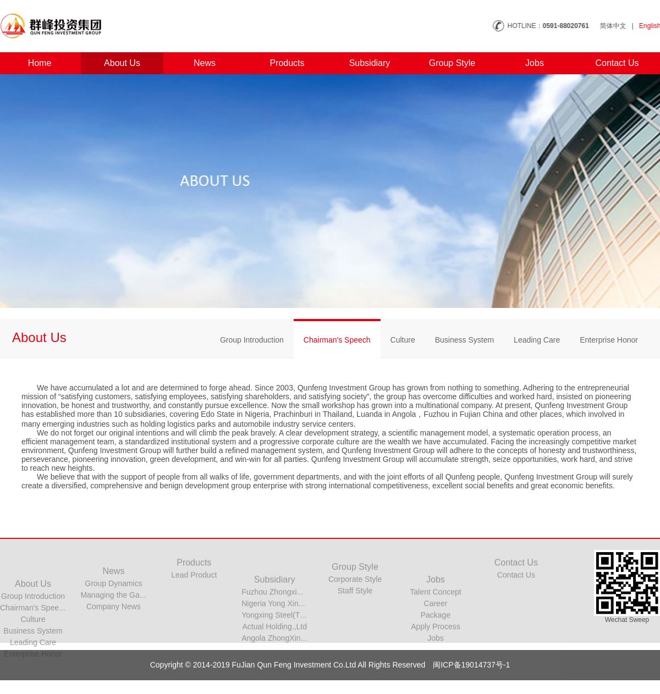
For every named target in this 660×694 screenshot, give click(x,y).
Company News (113, 626)
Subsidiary (361, 63)
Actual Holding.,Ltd (274, 656)
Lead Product (194, 584)
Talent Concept (435, 622)
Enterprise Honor (609, 339)
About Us (114, 63)
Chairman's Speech (337, 339)
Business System (464, 339)
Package (435, 645)
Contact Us (609, 63)
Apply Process (435, 656)
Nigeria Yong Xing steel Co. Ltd (294, 633)
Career (436, 633)
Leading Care (537, 339)
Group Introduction (252, 339)
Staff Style (355, 605)
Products (279, 63)
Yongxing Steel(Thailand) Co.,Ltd (297, 645)
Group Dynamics (113, 603)
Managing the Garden (117, 614)
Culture (403, 339)
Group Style (444, 63)
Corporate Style (355, 594)
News (197, 63)
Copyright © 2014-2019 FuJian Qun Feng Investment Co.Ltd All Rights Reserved (288, 675)
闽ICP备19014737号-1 (471, 675)
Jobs (527, 63)
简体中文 (622, 26)
